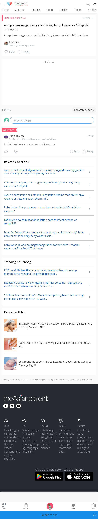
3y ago (90, 135)
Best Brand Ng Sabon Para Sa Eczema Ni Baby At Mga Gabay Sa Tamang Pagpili (55, 363)
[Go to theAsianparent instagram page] (12, 406)
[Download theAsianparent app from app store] (79, 479)
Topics (78, 10)
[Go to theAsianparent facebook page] (5, 406)
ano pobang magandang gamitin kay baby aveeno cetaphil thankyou (62, 379)
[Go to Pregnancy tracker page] (50, 506)
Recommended (84, 110)
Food (50, 10)
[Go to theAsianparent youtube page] (18, 406)
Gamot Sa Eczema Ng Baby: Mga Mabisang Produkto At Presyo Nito (54, 344)
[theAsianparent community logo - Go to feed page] (17, 4)
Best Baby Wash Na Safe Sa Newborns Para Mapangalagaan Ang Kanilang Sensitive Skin (55, 325)
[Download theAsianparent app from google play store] (49, 479)
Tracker (63, 10)
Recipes (36, 10)
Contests (20, 10)
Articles (92, 10)
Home (5, 10)
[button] (49, 515)
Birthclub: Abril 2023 (15, 17)
